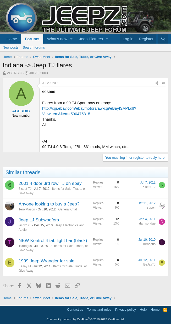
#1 (164, 83)
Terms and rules (99, 309)
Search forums (34, 47)
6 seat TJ (25, 189)
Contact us (75, 309)
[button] (71, 39)
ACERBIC (14, 73)
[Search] (163, 39)
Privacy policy (125, 309)
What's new (57, 39)
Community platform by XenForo (86, 319)
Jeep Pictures (91, 39)
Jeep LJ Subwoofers (39, 219)
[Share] (156, 83)
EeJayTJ (25, 266)
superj (151, 207)
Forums (32, 39)
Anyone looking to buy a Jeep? (49, 204)
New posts (11, 47)
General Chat (67, 209)
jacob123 (25, 225)
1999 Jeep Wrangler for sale (46, 260)
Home (12, 39)
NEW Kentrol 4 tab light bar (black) (53, 240)
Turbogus (25, 246)
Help (143, 309)
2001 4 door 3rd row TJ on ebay (50, 183)
